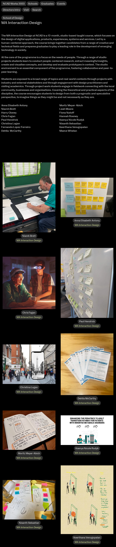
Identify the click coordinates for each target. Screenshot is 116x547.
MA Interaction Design (29, 240)
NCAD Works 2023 (14, 3)
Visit (26, 10)
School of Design (13, 18)
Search (36, 10)
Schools (33, 3)
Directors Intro (11, 10)
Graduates (47, 3)
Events (61, 3)
